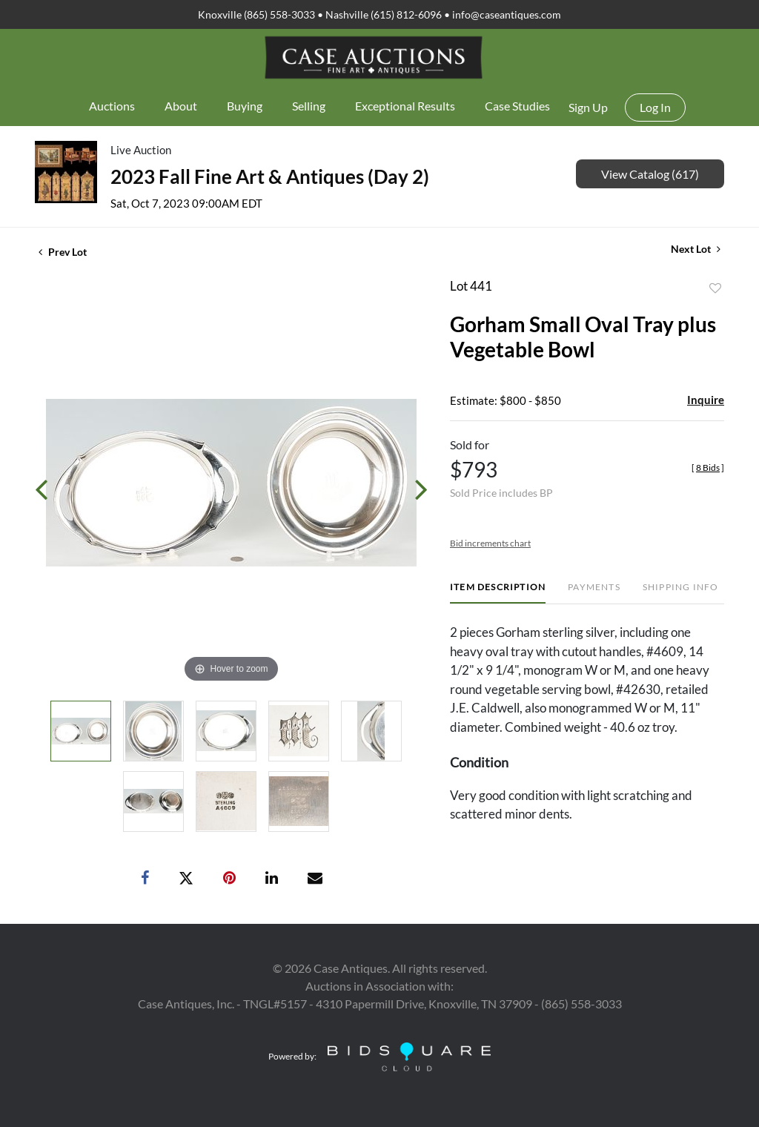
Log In (655, 107)
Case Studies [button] (517, 106)
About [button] (181, 106)
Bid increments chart (490, 543)
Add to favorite (715, 288)
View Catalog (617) (650, 174)
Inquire (705, 399)
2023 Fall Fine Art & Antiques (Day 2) (269, 176)
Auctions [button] (112, 106)
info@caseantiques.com (506, 14)
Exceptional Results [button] (405, 106)
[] (708, 467)
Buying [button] (244, 106)
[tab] (498, 593)
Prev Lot (63, 251)
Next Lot (695, 248)
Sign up (588, 107)
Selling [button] (308, 106)
